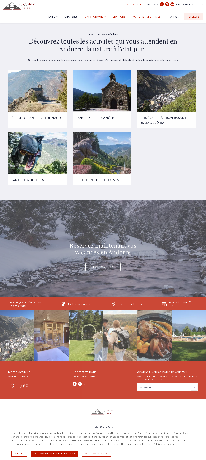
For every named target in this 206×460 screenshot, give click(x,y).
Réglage (19, 453)
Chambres (71, 16)
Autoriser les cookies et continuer (54, 453)
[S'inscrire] (194, 387)
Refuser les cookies (96, 453)
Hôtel (51, 16)
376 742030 (134, 4)
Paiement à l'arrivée (131, 304)
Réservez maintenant (103, 267)
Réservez (193, 16)
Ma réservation (185, 4)
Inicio (91, 33)
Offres (174, 16)
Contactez (151, 4)
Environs (119, 16)
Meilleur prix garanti (80, 304)
